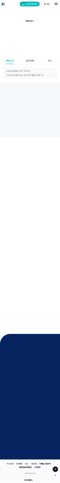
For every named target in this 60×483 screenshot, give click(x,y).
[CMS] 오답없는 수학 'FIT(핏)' (18, 71)
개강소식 (10, 60)
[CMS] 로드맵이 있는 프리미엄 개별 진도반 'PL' (25, 75)
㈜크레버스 (28, 480)
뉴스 (50, 60)
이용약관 (34, 463)
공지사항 (30, 60)
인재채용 (19, 463)
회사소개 (10, 463)
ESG (26, 463)
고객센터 (37, 467)
